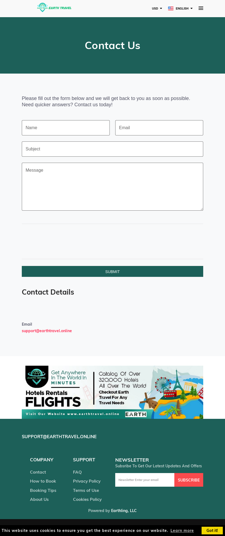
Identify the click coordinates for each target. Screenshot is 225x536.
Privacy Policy (86, 481)
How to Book (43, 481)
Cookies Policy (87, 500)
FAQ (76, 472)
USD (151, 8)
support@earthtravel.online (47, 330)
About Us (39, 500)
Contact (38, 472)
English (176, 8)
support (84, 459)
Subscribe (189, 479)
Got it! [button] (212, 530)
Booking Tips (43, 491)
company (42, 459)
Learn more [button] (182, 530)
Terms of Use (85, 491)
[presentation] (85, 241)
